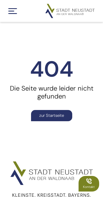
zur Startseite (51, 115)
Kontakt (89, 183)
